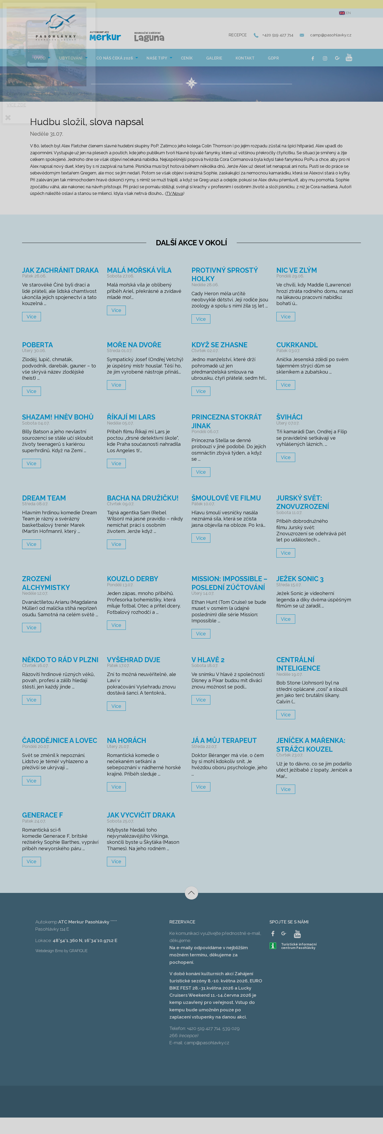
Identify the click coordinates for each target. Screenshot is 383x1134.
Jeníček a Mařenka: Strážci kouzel (313, 761)
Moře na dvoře (136, 353)
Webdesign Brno (49, 967)
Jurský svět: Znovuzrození (304, 510)
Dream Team (45, 506)
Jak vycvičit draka (143, 832)
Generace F (44, 832)
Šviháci (290, 425)
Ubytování (70, 60)
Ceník (187, 60)
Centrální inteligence (300, 680)
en (345, 13)
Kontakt (245, 60)
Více (31, 326)
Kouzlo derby (134, 587)
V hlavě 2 (209, 676)
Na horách (128, 757)
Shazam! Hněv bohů (60, 425)
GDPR (273, 60)
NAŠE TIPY (157, 60)
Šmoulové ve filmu (229, 506)
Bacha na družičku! (126, 510)
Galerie (214, 60)
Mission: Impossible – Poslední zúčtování (230, 595)
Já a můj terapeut (226, 757)
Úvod (39, 60)
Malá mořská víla (141, 272)
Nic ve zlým (298, 272)
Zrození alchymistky (47, 591)
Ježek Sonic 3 (301, 587)
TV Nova (174, 195)
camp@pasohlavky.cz (330, 36)
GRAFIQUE (78, 967)
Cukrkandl (298, 353)
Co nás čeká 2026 (114, 60)
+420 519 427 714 (277, 36)
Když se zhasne (221, 353)
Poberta (38, 353)
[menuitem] (40, 59)
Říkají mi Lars (133, 425)
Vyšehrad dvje (135, 676)
